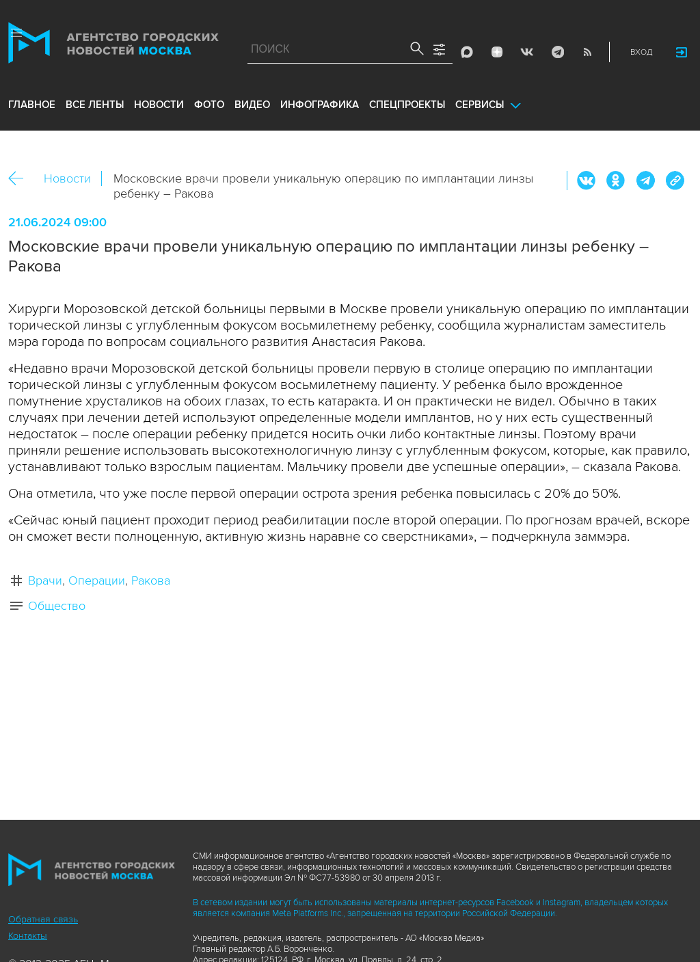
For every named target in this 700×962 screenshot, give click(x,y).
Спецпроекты (407, 104)
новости (159, 104)
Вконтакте (586, 180)
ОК (615, 180)
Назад (20, 179)
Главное (31, 104)
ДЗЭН (497, 52)
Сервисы (479, 104)
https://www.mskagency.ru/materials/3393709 (674, 180)
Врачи (45, 580)
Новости (67, 178)
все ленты (95, 104)
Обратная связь (43, 919)
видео (252, 104)
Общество (56, 605)
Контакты (27, 935)
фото (209, 104)
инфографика (319, 104)
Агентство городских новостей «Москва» (113, 46)
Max (467, 52)
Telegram (557, 52)
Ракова (150, 580)
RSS (587, 52)
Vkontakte (527, 52)
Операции (96, 580)
